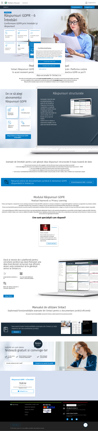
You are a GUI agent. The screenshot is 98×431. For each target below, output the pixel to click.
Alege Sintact (8, 296)
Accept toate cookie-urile (49, 61)
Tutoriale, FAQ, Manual (29, 409)
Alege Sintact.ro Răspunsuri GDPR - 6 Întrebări (18, 136)
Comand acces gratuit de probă (44, 363)
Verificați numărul (71, 405)
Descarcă (17, 332)
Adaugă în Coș (88, 7)
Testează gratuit (76, 7)
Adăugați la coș (23, 391)
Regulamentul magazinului (30, 407)
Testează (26, 412)
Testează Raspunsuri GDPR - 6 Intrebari (81, 182)
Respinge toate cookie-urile (49, 65)
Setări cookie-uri (15, 425)
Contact (26, 414)
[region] (49, 58)
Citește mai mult (51, 243)
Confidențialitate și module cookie (32, 404)
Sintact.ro (5, 7)
